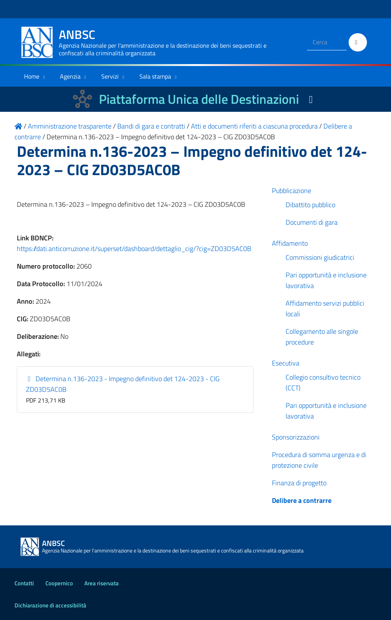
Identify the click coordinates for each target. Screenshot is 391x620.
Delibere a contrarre (301, 500)
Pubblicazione (291, 190)
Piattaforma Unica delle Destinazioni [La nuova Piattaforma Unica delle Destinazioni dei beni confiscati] (199, 99)
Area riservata (101, 583)
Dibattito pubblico (310, 205)
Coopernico (59, 583)
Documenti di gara (312, 222)
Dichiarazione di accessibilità (50, 605)
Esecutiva (285, 363)
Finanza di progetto (299, 483)
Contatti (24, 583)
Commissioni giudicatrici (320, 257)
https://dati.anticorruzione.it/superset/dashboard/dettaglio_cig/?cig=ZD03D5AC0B (134, 248)
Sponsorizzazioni (296, 437)
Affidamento (290, 243)
